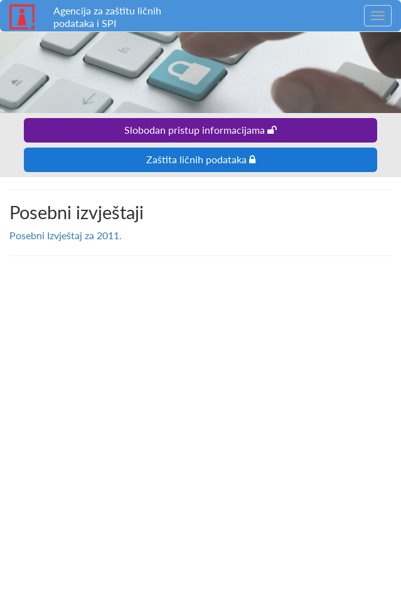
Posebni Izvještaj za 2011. (65, 235)
